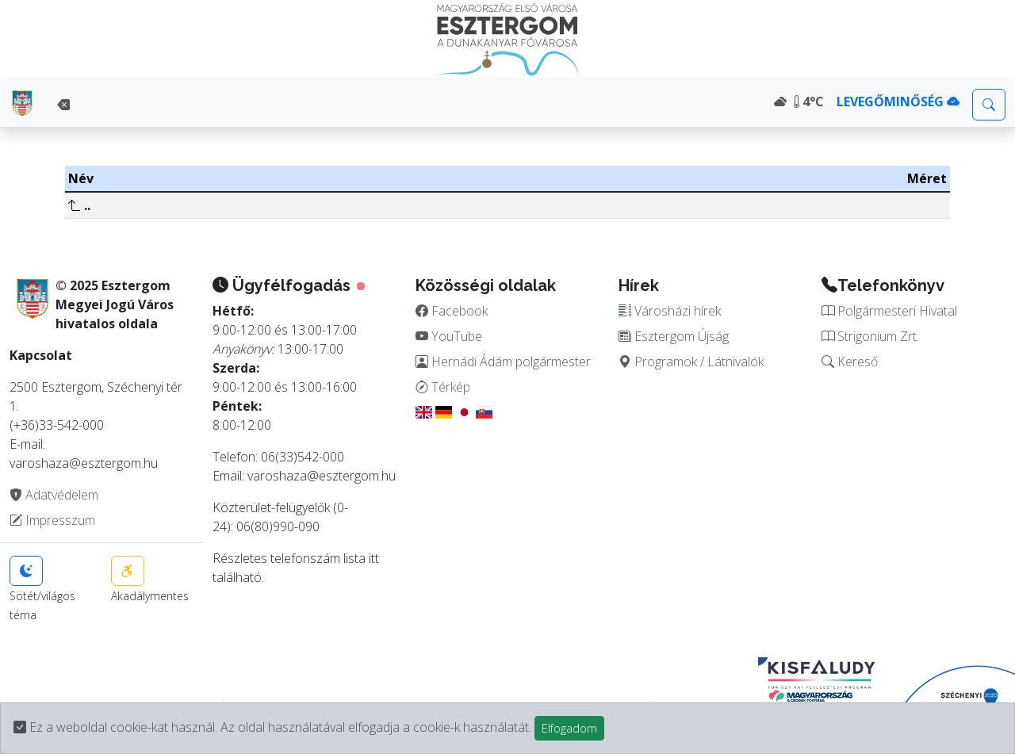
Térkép (443, 387)
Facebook (452, 311)
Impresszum (52, 520)
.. (79, 205)
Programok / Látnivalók (691, 361)
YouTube (449, 336)
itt (374, 558)
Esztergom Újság (674, 336)
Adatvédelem (54, 494)
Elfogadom (569, 728)
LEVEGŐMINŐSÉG (898, 101)
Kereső (850, 361)
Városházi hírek (670, 311)
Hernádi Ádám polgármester (503, 361)
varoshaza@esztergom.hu (321, 475)
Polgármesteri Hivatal (889, 311)
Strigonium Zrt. (870, 336)
